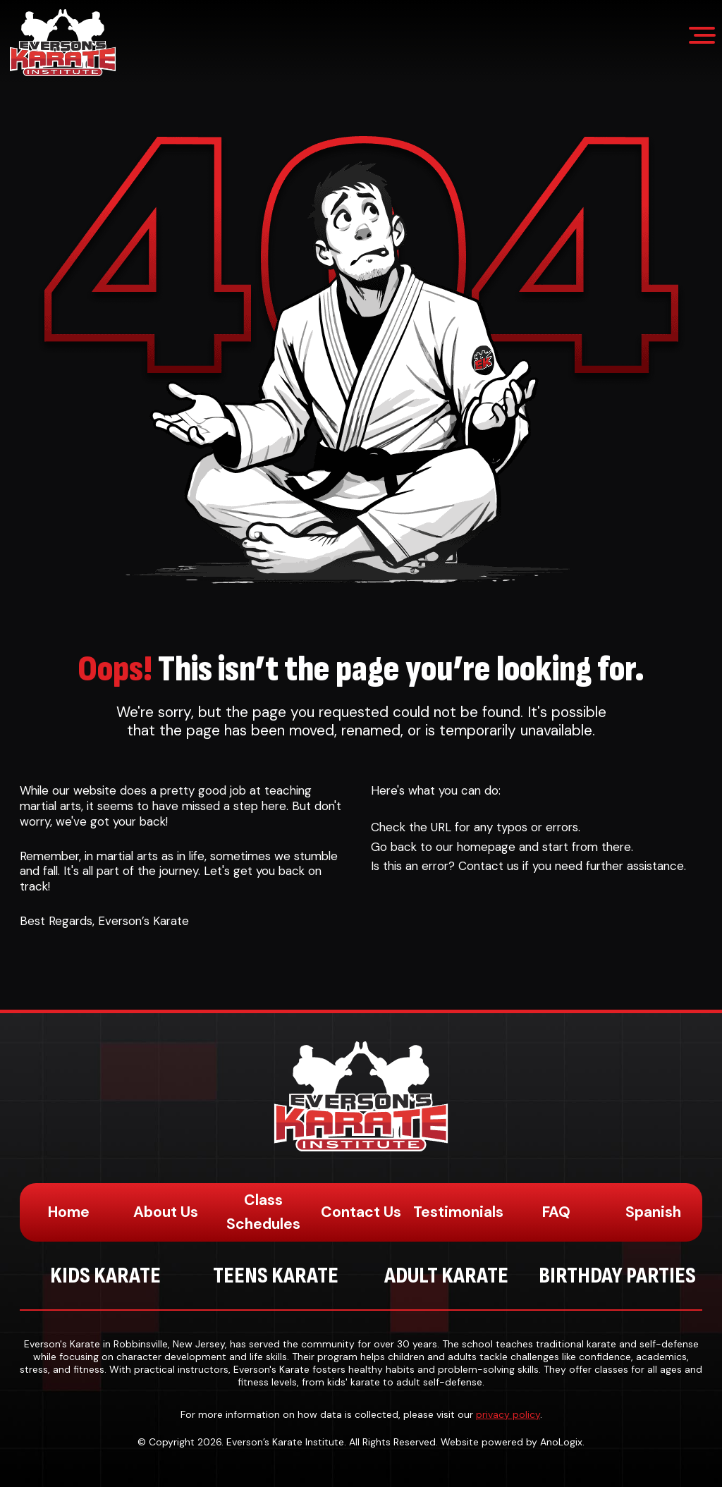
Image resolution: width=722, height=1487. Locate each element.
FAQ (556, 1212)
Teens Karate (275, 1276)
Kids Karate (105, 1276)
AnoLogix (561, 1442)
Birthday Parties (617, 1276)
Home (69, 1212)
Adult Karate (446, 1276)
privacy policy (508, 1414)
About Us (165, 1212)
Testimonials (458, 1212)
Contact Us (361, 1212)
